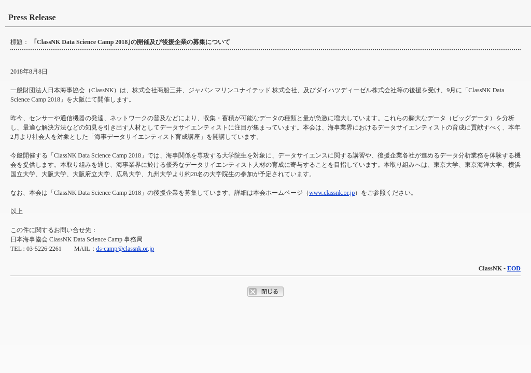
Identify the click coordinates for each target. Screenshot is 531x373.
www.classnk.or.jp (332, 192)
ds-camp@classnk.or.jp (125, 248)
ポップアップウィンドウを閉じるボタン (265, 291)
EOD (514, 268)
